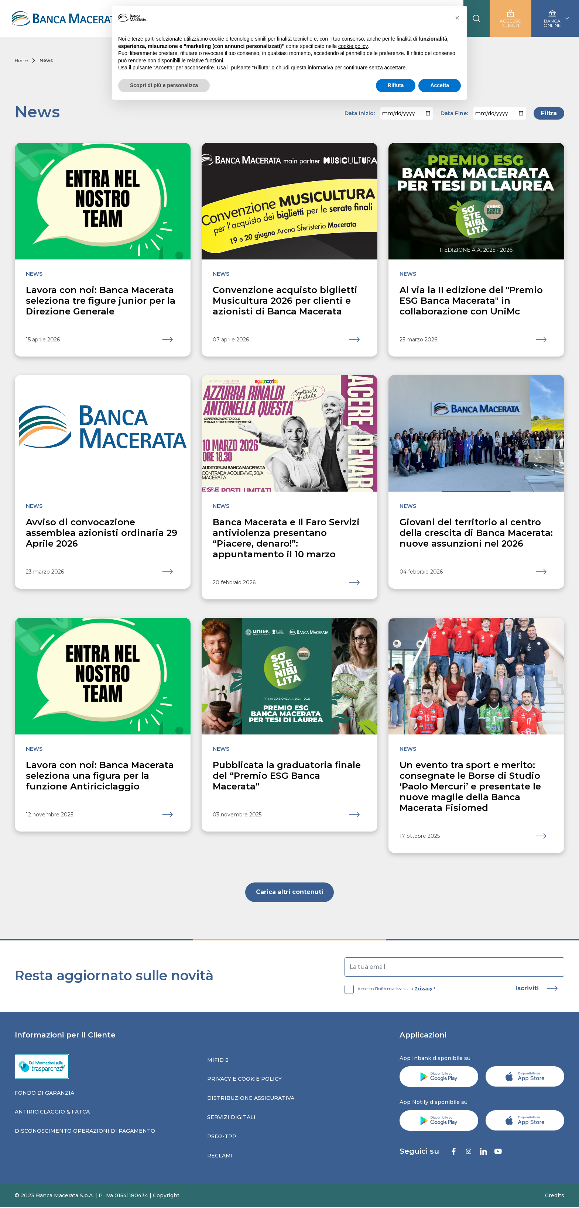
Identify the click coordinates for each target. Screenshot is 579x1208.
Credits (554, 1195)
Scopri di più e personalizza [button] (164, 85)
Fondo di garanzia (44, 1093)
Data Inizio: (360, 113)
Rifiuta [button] (396, 85)
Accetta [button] (439, 85)
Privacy (423, 989)
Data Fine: (454, 113)
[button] (457, 18)
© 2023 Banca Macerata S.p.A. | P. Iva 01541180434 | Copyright (97, 1195)
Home (21, 60)
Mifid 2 (218, 1060)
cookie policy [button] (353, 46)
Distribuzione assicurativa (250, 1098)
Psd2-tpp (221, 1136)
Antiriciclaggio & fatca (52, 1112)
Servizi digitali (231, 1117)
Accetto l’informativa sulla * (390, 989)
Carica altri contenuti (289, 892)
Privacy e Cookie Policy (244, 1079)
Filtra (549, 113)
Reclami (220, 1156)
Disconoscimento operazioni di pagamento (85, 1131)
